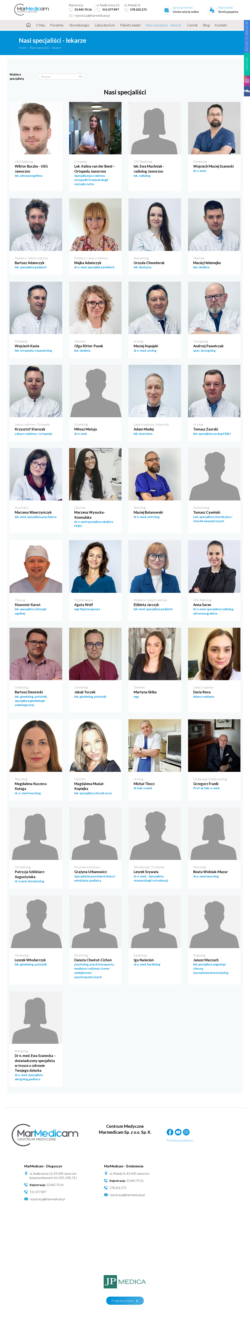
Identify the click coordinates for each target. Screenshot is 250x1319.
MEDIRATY (247, 64)
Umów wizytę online (186, 12)
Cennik (192, 25)
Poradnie (57, 25)
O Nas (40, 25)
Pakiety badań (130, 25)
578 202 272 (118, 1188)
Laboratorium (105, 25)
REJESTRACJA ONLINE (247, 36)
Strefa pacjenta (228, 12)
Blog (206, 25)
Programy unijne (122, 1301)
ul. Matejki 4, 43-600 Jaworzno (129, 1173)
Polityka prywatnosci (180, 1140)
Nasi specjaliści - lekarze (164, 25)
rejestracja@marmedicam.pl (89, 16)
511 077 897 (38, 1192)
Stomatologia (79, 25)
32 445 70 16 (55, 1185)
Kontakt (221, 25)
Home (23, 47)
